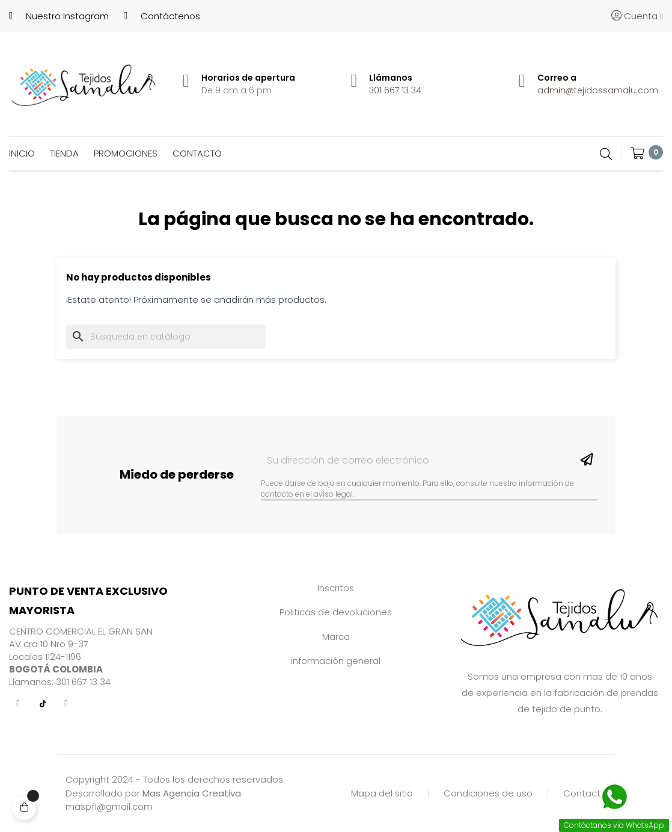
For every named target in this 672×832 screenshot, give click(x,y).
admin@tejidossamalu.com (597, 90)
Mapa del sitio (382, 793)
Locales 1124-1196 (45, 656)
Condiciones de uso (488, 793)
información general (335, 660)
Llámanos (390, 78)
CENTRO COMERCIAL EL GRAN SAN (81, 631)
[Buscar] (166, 336)
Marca (336, 636)
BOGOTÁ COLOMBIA (56, 669)
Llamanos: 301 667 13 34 (60, 681)
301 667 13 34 (395, 90)
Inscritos (335, 588)
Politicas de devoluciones (335, 612)
